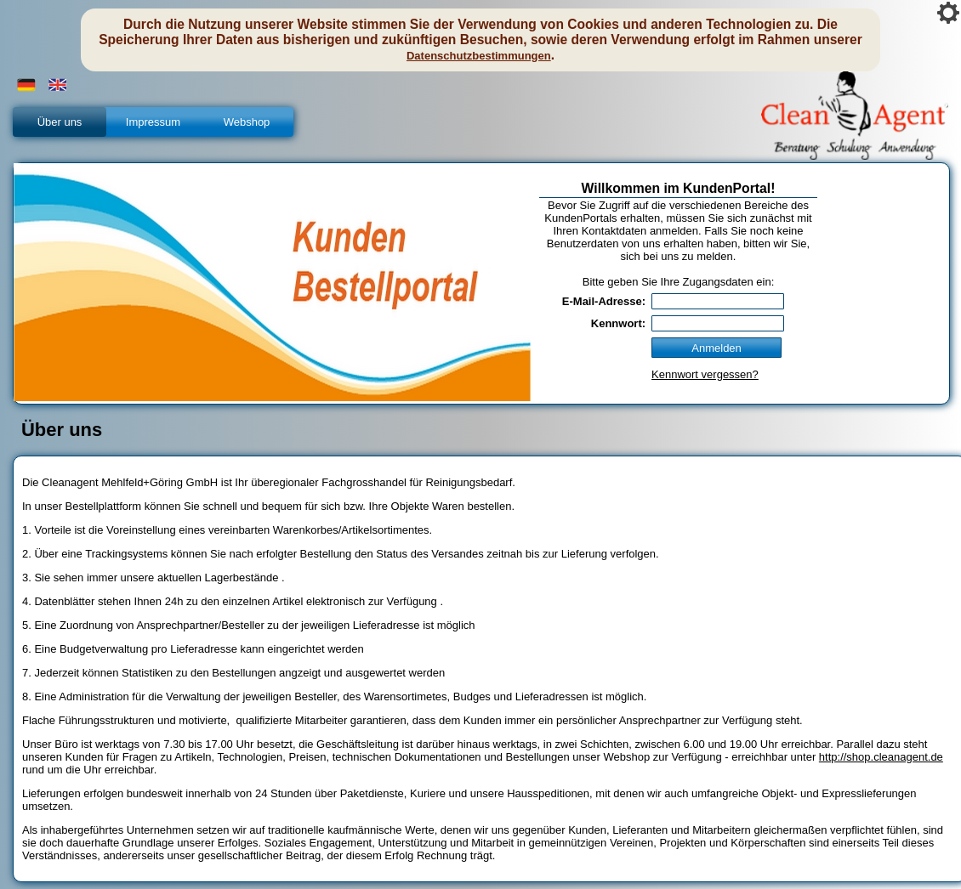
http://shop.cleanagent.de (881, 756)
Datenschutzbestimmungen (479, 55)
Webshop (247, 122)
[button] (26, 85)
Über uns (59, 122)
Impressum (153, 122)
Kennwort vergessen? (705, 374)
